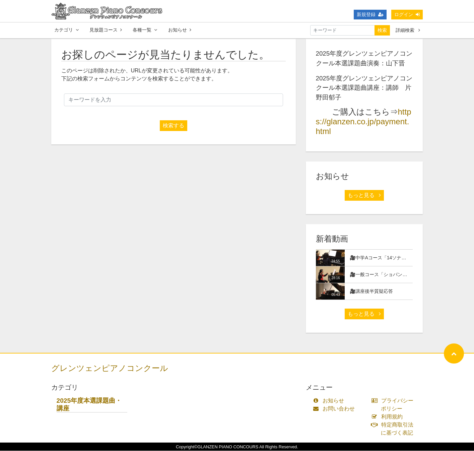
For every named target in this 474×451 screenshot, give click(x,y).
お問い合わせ (335, 409)
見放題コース (105, 30)
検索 (382, 30)
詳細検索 (408, 30)
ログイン (407, 14)
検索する (173, 126)
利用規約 (388, 417)
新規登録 (370, 14)
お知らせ (179, 30)
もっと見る (364, 195)
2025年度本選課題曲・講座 (89, 404)
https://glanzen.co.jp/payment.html (363, 122)
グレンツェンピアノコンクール (109, 368)
